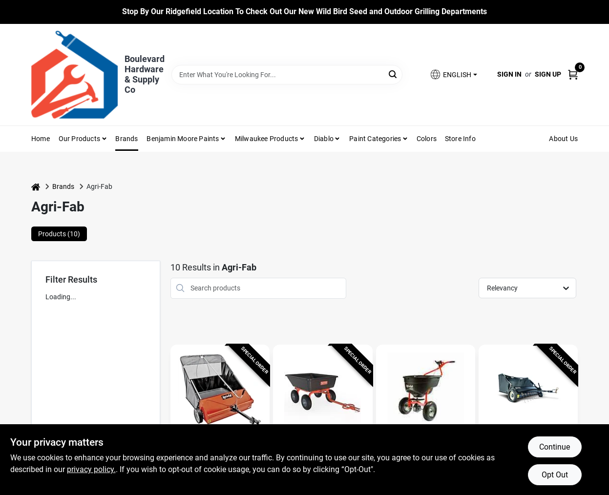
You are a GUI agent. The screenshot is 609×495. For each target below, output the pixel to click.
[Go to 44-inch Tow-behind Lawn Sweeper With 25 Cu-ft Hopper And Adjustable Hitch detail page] (220, 391)
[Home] (35, 187)
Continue (554, 447)
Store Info (460, 139)
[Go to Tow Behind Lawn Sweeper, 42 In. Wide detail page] (528, 391)
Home (40, 139)
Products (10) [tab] (59, 234)
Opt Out (555, 474)
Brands (126, 139)
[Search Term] (286, 74)
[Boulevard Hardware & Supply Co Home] (74, 75)
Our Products (79, 139)
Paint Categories (375, 139)
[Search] (393, 74)
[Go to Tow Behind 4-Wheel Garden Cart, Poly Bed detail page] (322, 391)
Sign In (509, 74)
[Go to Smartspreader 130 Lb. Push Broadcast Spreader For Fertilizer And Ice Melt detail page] (425, 391)
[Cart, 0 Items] (573, 74)
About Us (563, 139)
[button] (453, 74)
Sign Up (548, 74)
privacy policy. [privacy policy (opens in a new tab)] (91, 469)
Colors (427, 139)
